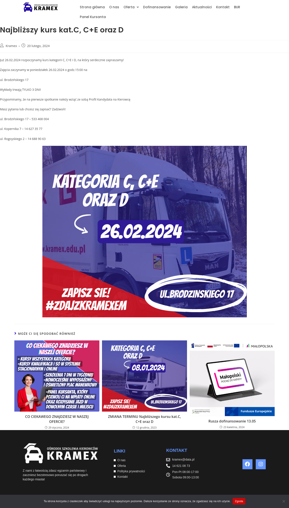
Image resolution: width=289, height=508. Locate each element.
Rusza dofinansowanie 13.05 (232, 421)
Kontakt (223, 7)
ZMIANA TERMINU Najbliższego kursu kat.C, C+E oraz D (144, 419)
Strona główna (92, 7)
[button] (131, 7)
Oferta (131, 7)
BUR (237, 7)
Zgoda (239, 501)
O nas (114, 7)
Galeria (181, 7)
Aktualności (202, 7)
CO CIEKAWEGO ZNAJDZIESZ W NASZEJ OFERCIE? (57, 419)
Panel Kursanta (93, 17)
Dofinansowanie (157, 7)
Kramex (11, 46)
